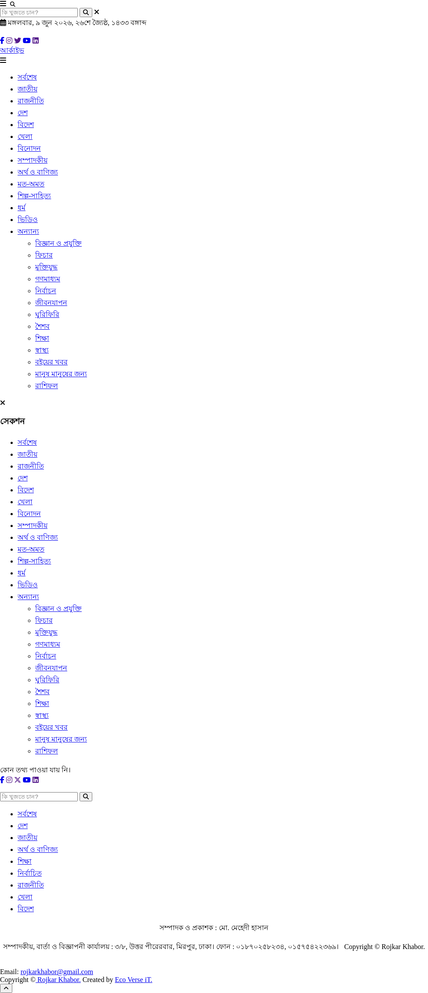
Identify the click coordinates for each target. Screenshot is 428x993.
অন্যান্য (28, 231)
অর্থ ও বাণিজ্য (38, 172)
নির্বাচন (45, 291)
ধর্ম (21, 207)
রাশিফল (46, 385)
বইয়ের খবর (51, 362)
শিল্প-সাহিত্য (34, 196)
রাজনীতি (31, 101)
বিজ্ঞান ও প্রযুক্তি (58, 243)
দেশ (23, 112)
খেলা (25, 136)
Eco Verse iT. (133, 979)
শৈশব (42, 326)
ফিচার (44, 255)
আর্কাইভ (12, 50)
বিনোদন (29, 148)
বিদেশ (26, 124)
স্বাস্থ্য (42, 350)
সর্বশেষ (27, 77)
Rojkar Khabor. (58, 979)
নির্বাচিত (30, 873)
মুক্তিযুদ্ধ (46, 267)
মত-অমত (31, 184)
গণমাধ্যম (47, 279)
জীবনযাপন (51, 302)
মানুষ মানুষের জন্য (61, 374)
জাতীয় (27, 89)
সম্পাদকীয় (32, 160)
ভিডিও (28, 219)
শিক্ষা (42, 338)
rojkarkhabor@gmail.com (57, 971)
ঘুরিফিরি (47, 314)
